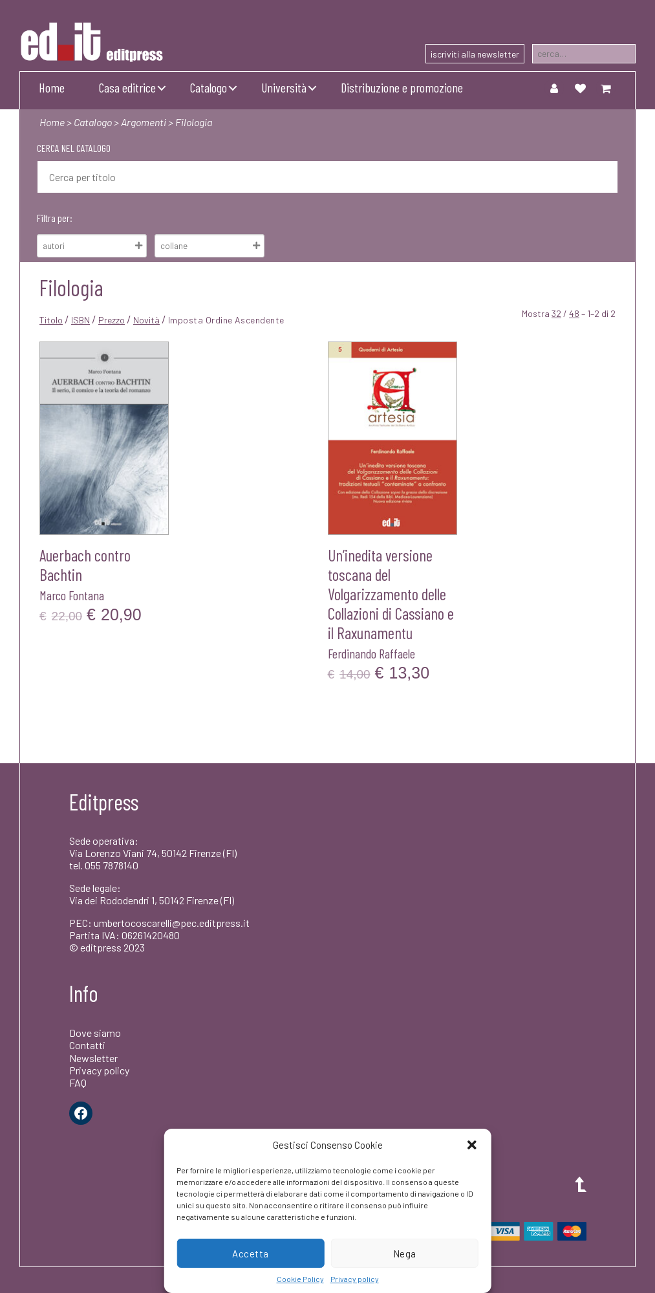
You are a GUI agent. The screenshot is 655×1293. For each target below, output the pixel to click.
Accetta (250, 1253)
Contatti (87, 1045)
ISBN (80, 319)
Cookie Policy (300, 1278)
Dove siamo (95, 1033)
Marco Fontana (71, 595)
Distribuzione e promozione (402, 87)
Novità (146, 319)
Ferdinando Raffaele (371, 653)
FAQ (78, 1082)
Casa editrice (127, 87)
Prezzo (111, 319)
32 (556, 313)
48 (574, 313)
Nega (404, 1253)
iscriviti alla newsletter (475, 54)
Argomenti (143, 122)
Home (52, 87)
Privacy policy (354, 1278)
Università (283, 87)
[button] (472, 1144)
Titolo (51, 319)
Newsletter (93, 1058)
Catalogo (208, 87)
